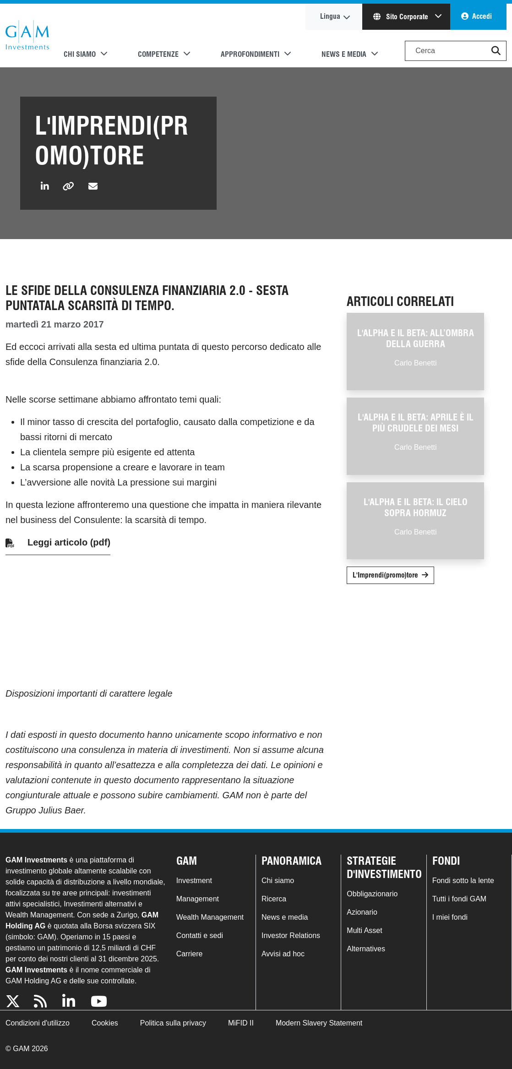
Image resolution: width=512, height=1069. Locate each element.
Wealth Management (210, 917)
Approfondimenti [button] (250, 54)
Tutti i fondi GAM (459, 899)
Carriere (189, 954)
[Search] (456, 51)
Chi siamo (277, 880)
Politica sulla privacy (173, 1023)
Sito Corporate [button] (401, 16)
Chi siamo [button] (80, 54)
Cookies (105, 1023)
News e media (284, 917)
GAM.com (27, 35)
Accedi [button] (482, 16)
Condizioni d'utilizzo (37, 1023)
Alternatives (366, 949)
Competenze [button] (158, 54)
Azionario (362, 912)
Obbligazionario (372, 894)
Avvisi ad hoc (283, 954)
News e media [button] (343, 54)
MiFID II (241, 1023)
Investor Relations (290, 935)
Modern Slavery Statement (319, 1023)
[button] (496, 51)
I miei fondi (450, 917)
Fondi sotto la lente (463, 880)
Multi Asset (364, 930)
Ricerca (273, 899)
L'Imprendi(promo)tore (385, 575)
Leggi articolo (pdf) (68, 542)
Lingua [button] (330, 16)
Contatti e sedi (199, 935)
